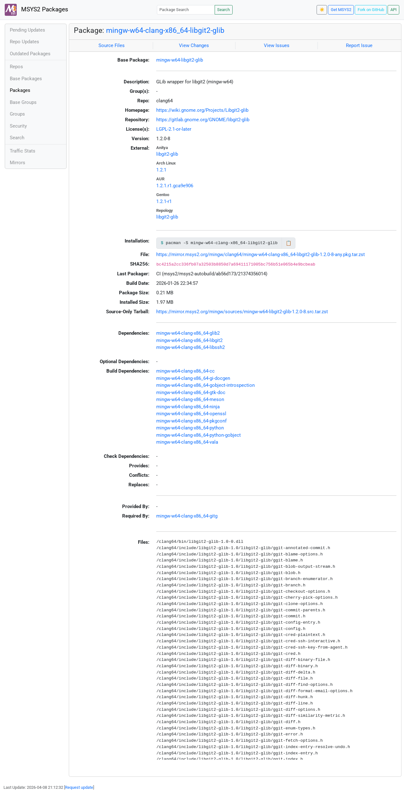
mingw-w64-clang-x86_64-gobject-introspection (205, 385)
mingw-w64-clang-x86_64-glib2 (188, 333)
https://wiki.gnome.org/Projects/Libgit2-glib (202, 110)
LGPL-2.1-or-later (173, 129)
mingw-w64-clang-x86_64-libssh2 (190, 347)
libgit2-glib (167, 154)
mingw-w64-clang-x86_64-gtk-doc (190, 392)
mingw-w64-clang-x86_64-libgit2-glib (165, 30)
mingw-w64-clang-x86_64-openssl (191, 413)
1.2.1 (161, 170)
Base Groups (23, 102)
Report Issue (359, 45)
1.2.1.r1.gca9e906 (174, 186)
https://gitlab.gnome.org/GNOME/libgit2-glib (202, 120)
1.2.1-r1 (164, 201)
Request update (79, 787)
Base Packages (26, 78)
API (393, 9)
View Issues (276, 45)
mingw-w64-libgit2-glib (179, 60)
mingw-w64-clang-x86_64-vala (187, 442)
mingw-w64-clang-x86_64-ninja (188, 407)
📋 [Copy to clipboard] (289, 243)
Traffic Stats (22, 151)
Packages (20, 90)
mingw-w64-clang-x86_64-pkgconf (191, 421)
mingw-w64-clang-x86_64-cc (185, 371)
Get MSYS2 (341, 9)
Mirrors (17, 162)
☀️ (321, 9)
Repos (16, 66)
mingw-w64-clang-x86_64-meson (190, 399)
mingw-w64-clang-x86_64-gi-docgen (193, 378)
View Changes (194, 45)
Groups (17, 114)
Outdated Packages (30, 54)
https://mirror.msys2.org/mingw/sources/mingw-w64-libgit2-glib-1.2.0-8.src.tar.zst (242, 312)
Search (223, 9)
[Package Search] (186, 9)
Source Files (111, 45)
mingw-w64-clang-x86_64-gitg (186, 516)
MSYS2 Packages (36, 10)
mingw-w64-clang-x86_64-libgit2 (189, 340)
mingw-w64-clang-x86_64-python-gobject (198, 435)
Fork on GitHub (371, 9)
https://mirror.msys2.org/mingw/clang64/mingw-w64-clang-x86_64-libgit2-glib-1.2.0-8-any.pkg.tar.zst (260, 254)
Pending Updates (27, 30)
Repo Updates (24, 42)
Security (18, 126)
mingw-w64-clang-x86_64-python (190, 428)
